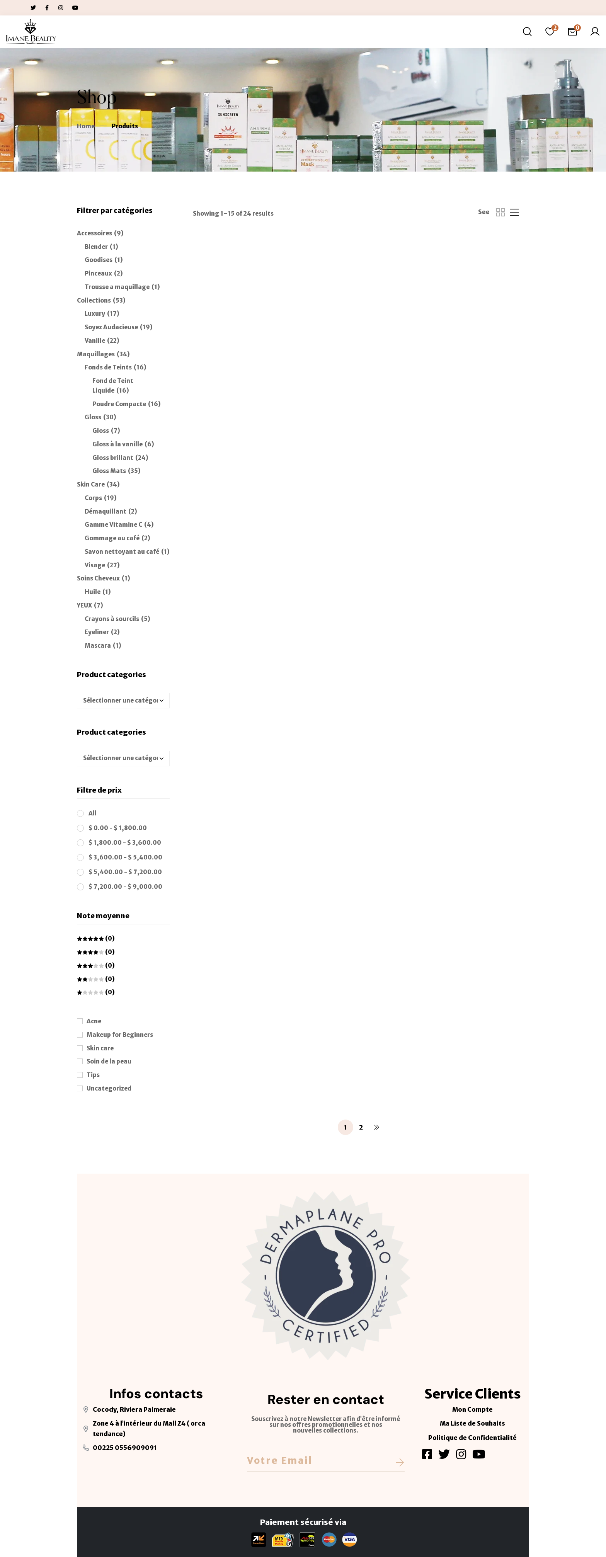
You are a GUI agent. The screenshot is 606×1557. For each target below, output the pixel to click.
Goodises (98, 260)
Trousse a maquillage (117, 287)
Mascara (98, 645)
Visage (95, 565)
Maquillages (96, 354)
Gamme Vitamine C (113, 524)
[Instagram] (461, 1454)
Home (86, 126)
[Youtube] (479, 1454)
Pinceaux (98, 273)
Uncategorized (109, 1088)
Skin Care (91, 484)
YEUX (84, 605)
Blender (96, 246)
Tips (93, 1075)
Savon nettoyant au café (122, 551)
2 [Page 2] (361, 1127)
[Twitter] (444, 1454)
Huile (92, 592)
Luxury (95, 313)
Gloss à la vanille (117, 444)
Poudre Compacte (119, 404)
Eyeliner (97, 632)
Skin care (100, 1048)
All (93, 813)
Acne (94, 1021)
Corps (93, 498)
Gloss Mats (109, 471)
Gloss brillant (112, 457)
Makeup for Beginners (120, 1034)
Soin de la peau (109, 1061)
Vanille (95, 340)
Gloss (93, 417)
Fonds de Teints (108, 367)
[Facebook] (427, 1454)
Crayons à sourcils (112, 619)
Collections (94, 300)
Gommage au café (112, 538)
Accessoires (94, 233)
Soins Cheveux (98, 578)
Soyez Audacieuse (111, 327)
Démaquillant (105, 511)
